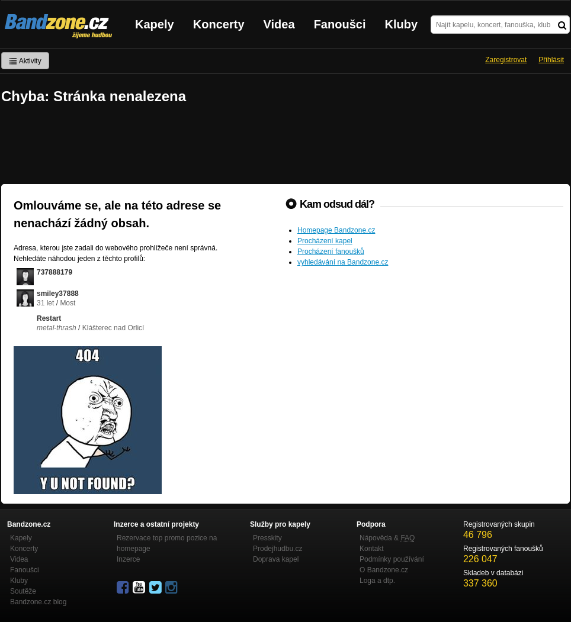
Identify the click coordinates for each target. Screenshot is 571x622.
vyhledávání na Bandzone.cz (342, 262)
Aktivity (25, 61)
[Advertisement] (285, 145)
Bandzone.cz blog (38, 602)
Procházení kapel (324, 241)
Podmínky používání (392, 559)
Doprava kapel (276, 559)
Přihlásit (551, 60)
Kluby (401, 24)
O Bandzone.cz (384, 570)
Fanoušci (340, 24)
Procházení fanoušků (330, 251)
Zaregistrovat (506, 60)
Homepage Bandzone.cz (336, 230)
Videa (279, 24)
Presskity (267, 538)
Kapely (154, 24)
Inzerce (128, 559)
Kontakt (372, 548)
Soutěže (23, 591)
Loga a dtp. (377, 580)
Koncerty (219, 24)
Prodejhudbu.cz (277, 548)
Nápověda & (387, 538)
